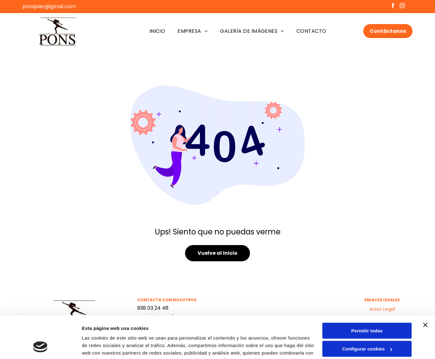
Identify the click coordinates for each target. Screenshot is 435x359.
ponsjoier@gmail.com (49, 6)
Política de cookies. (137, 329)
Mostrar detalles (100, 346)
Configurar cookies (367, 310)
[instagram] (402, 6)
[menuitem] (157, 31)
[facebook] (393, 6)
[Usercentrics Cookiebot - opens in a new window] (40, 347)
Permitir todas (367, 292)
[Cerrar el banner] (425, 286)
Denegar (367, 329)
